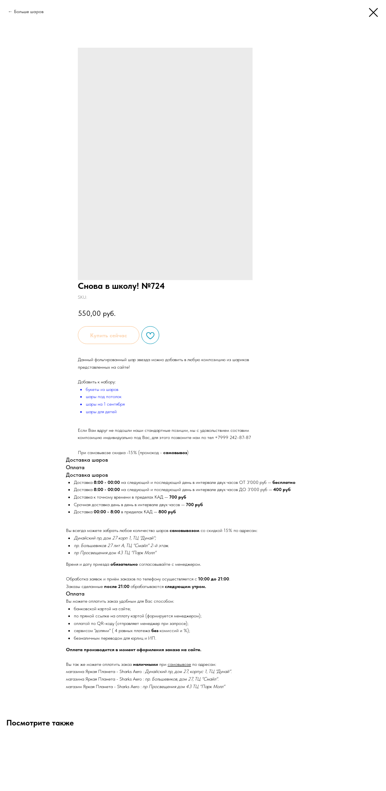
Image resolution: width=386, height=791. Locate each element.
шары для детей (101, 411)
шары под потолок (104, 396)
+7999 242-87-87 (233, 437)
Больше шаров (29, 11)
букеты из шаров (102, 389)
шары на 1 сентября (105, 404)
